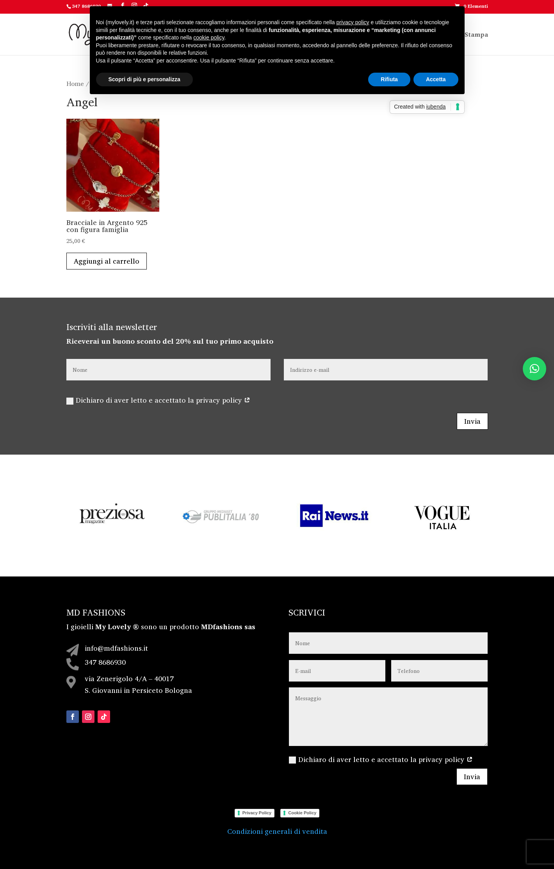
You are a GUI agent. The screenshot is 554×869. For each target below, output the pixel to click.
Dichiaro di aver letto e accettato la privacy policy (158, 400)
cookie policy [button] (208, 37)
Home (75, 83)
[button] (534, 368)
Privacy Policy (257, 812)
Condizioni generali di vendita (277, 831)
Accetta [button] (436, 79)
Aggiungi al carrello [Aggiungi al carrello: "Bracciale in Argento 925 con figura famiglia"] (106, 261)
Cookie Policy (302, 812)
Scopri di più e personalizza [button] (144, 79)
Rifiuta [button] (389, 79)
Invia (472, 421)
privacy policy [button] (353, 22)
